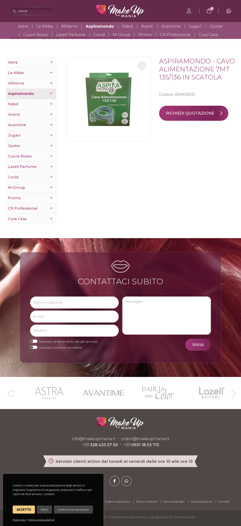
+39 (100, 444)
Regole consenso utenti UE (41, 520)
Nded (127, 26)
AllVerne (69, 26)
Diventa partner (201, 501)
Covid (99, 34)
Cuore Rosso (35, 34)
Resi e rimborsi (146, 501)
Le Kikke (44, 26)
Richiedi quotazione (197, 113)
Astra (23, 26)
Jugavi (195, 26)
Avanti (147, 26)
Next (232, 392)
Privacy (142, 517)
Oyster (216, 26)
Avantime (171, 26)
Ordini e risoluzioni (117, 501)
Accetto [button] (24, 510)
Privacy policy (19, 520)
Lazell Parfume (70, 34)
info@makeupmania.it (94, 438)
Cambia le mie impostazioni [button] (73, 509)
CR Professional (175, 34)
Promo (145, 34)
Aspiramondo (100, 26)
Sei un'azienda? (174, 501)
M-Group (121, 34)
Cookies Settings (122, 517)
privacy (92, 341)
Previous (9, 392)
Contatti (223, 501)
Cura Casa (208, 34)
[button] (142, 65)
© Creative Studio (183, 517)
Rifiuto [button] (44, 509)
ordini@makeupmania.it (145, 438)
